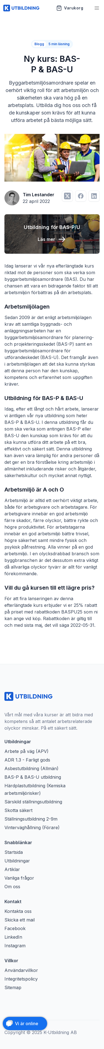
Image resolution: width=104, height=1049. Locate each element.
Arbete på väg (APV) (26, 751)
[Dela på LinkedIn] (94, 196)
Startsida (13, 852)
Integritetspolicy (21, 979)
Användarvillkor (21, 970)
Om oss (12, 886)
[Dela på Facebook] (80, 196)
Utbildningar (17, 861)
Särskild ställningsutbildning (33, 801)
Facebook (15, 928)
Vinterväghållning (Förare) (32, 827)
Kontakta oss (18, 911)
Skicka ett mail (19, 920)
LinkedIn (13, 937)
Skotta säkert (18, 810)
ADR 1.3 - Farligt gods (27, 760)
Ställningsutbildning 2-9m (30, 819)
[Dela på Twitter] (67, 196)
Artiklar (12, 869)
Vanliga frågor (19, 878)
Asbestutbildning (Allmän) (31, 768)
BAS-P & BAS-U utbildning (32, 777)
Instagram (15, 945)
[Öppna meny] (97, 8)
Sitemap (12, 987)
